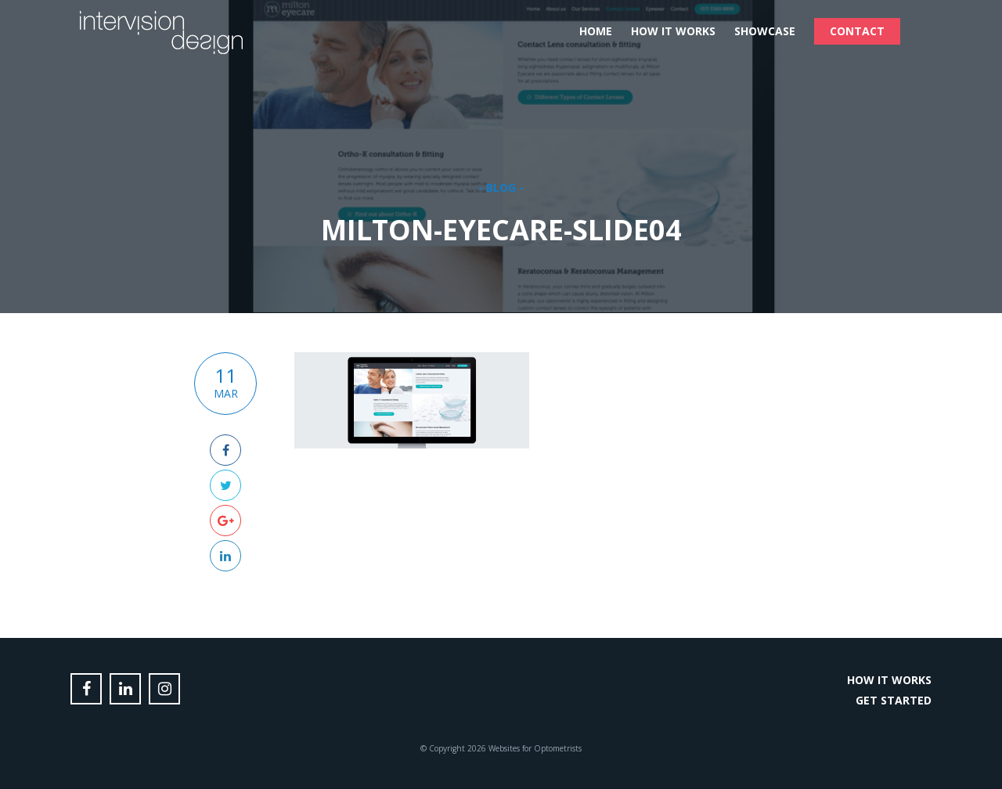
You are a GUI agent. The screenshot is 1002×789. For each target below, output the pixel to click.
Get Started (894, 700)
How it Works (673, 30)
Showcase (764, 30)
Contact (857, 30)
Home (595, 30)
